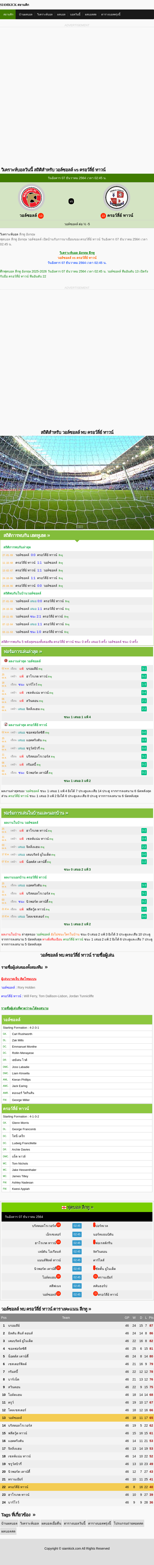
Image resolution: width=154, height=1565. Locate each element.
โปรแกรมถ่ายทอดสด (126, 1523)
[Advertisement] (77, 63)
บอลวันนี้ (75, 14)
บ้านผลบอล (25, 14)
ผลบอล (61, 14)
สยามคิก (8, 14)
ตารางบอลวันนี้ (73, 1523)
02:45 (76, 1225)
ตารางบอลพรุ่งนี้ (110, 14)
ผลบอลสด (91, 14)
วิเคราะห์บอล (44, 14)
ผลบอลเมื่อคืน (50, 1523)
